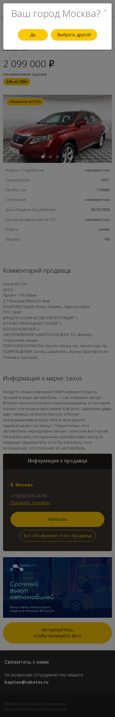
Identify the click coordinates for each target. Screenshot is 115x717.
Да (32, 35)
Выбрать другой (74, 35)
